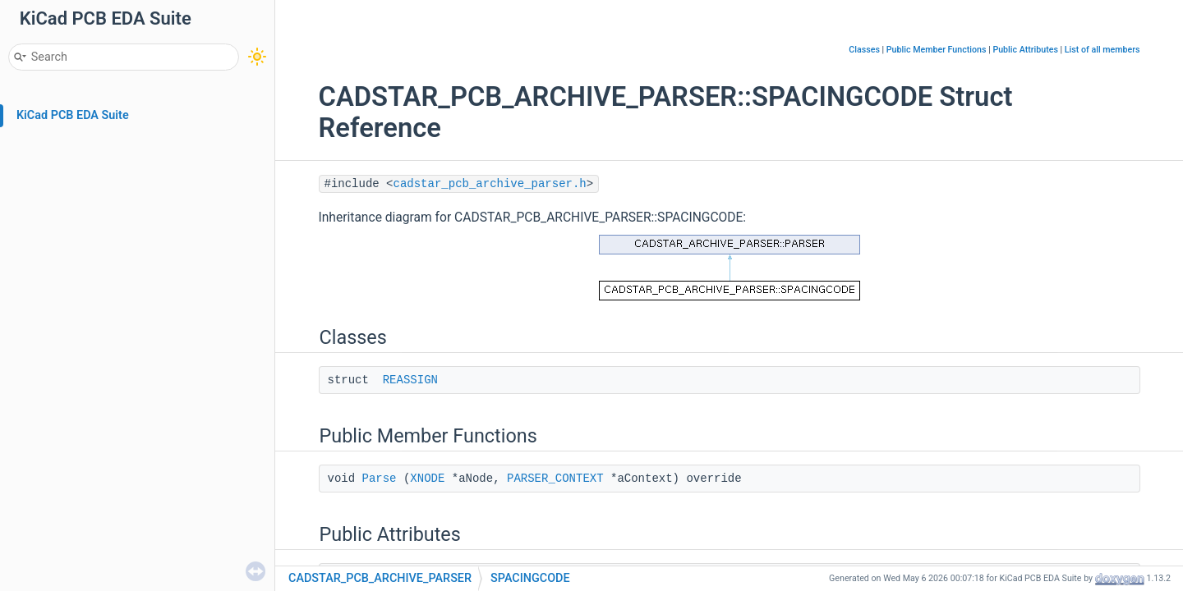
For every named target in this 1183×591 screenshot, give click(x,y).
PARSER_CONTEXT (555, 478)
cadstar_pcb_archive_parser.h (490, 183)
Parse (379, 478)
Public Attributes (1025, 49)
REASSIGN (410, 380)
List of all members (1102, 49)
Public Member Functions (936, 49)
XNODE (427, 478)
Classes (864, 49)
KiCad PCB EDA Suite (72, 115)
